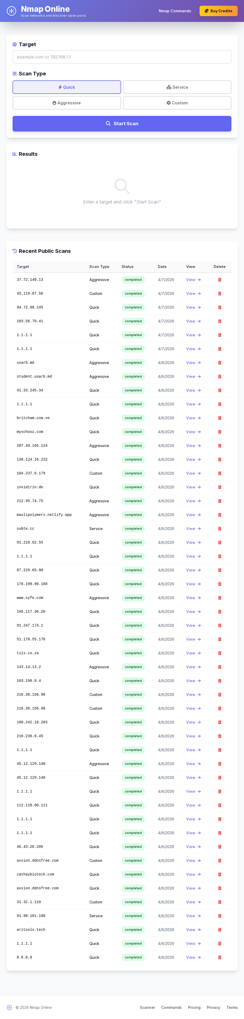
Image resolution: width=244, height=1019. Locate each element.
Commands (171, 1007)
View (193, 279)
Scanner (147, 1007)
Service (177, 87)
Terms (232, 1007)
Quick (66, 87)
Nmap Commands (175, 11)
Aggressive (67, 102)
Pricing (194, 1007)
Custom (177, 102)
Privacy (213, 1007)
